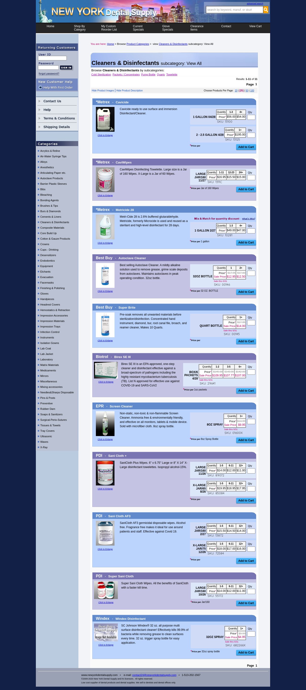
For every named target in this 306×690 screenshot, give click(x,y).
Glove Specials (167, 28)
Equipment (46, 266)
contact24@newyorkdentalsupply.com (154, 675)
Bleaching (46, 194)
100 (252, 90)
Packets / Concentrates (126, 74)
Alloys (43, 161)
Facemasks (47, 282)
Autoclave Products (51, 178)
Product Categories (137, 43)
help (57, 110)
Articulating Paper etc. (53, 172)
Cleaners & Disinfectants (54, 222)
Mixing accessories (51, 386)
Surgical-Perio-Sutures (53, 419)
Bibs (42, 189)
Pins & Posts (47, 397)
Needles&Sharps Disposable (57, 392)
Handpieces (47, 299)
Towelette (171, 74)
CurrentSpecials (138, 28)
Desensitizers (48, 255)
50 (247, 90)
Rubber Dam (47, 408)
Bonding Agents (49, 200)
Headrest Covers (50, 304)
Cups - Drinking (49, 249)
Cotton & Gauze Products (55, 238)
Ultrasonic (46, 436)
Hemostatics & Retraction (55, 310)
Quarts (161, 74)
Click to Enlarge (105, 135)
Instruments (47, 337)
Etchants (45, 271)
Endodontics (47, 260)
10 (236, 90)
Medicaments (48, 370)
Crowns (44, 244)
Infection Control (50, 332)
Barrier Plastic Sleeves (53, 183)
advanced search (255, 3)
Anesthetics (47, 167)
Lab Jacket (46, 354)
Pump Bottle (148, 74)
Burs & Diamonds (50, 211)
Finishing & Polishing (52, 288)
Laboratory (46, 359)
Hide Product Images (103, 90)
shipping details (57, 127)
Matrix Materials (49, 364)
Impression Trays (50, 326)
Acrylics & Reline (50, 150)
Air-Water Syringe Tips (53, 156)
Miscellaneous (48, 381)
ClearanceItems (196, 28)
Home (50, 28)
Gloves (44, 293)
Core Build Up (48, 233)
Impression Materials (52, 321)
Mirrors (44, 375)
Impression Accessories (54, 315)
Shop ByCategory (80, 28)
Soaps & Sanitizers (51, 414)
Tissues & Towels (50, 425)
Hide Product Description (129, 90)
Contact (226, 28)
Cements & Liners (50, 216)
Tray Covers (47, 430)
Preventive (46, 403)
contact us (57, 101)
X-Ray (44, 447)
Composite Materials (52, 227)
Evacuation (46, 277)
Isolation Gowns (49, 343)
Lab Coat (45, 348)
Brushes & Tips (49, 205)
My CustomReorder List (109, 28)
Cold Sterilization (101, 74)
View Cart (255, 28)
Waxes (44, 441)
